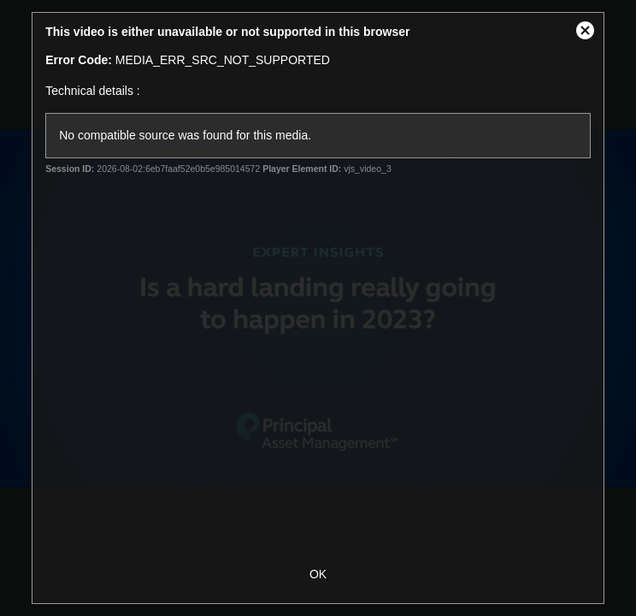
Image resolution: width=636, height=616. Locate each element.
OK (318, 574)
